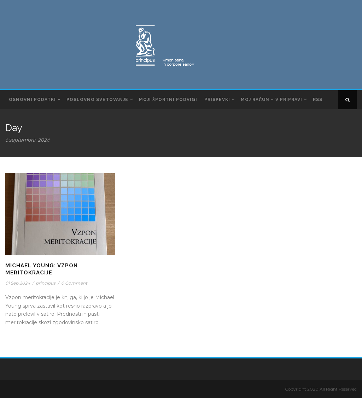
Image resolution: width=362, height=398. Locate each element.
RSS (317, 99)
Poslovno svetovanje (97, 99)
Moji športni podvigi (168, 99)
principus (46, 283)
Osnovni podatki (32, 99)
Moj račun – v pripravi (272, 99)
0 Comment (74, 283)
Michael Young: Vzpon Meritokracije (41, 269)
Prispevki (217, 99)
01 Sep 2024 (17, 283)
